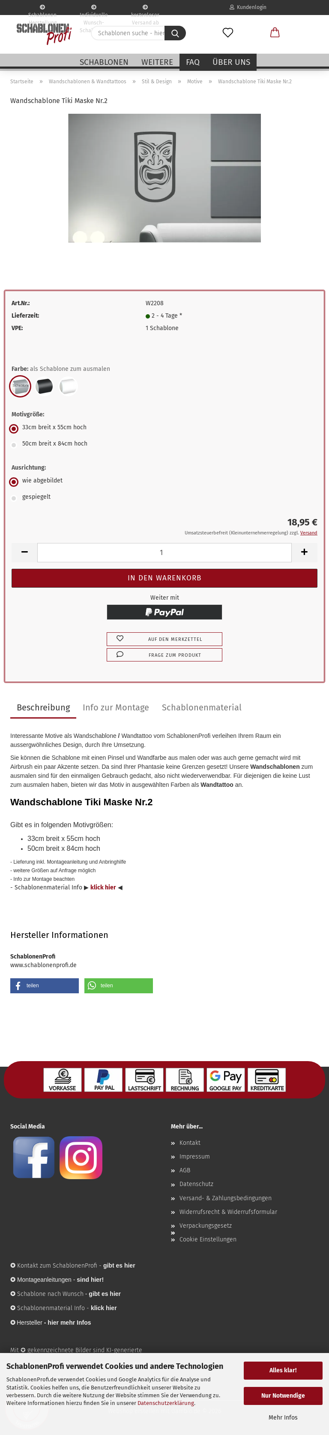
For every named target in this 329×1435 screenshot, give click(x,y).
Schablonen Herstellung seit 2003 (42, 10)
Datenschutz (196, 1184)
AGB (184, 1170)
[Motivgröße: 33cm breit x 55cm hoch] (164, 428)
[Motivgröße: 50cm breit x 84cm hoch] (164, 445)
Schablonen (104, 62)
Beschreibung (43, 707)
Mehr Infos (283, 1417)
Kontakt (189, 1143)
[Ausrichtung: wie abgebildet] (164, 482)
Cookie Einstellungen (207, 1239)
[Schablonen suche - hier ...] (175, 33)
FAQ (193, 62)
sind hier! (90, 1279)
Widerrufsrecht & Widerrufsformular (228, 1212)
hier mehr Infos (69, 1322)
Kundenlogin (248, 7)
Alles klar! (282, 1370)
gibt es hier (105, 1293)
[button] (275, 33)
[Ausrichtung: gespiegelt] (164, 498)
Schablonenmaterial (202, 707)
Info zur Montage (116, 707)
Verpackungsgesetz (205, 1225)
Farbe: (61, 369)
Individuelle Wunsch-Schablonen (94, 10)
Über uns (231, 62)
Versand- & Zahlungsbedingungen (225, 1198)
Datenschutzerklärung (166, 1403)
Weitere (157, 62)
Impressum (194, 1156)
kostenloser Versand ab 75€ (145, 10)
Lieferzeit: (25, 315)
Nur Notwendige (283, 1395)
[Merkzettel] (227, 33)
